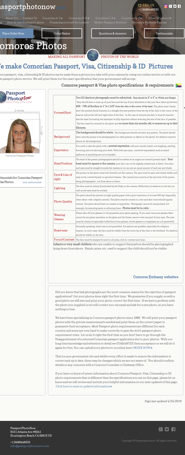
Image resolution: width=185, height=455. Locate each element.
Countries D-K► (79, 18)
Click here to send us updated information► (84, 386)
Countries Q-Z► (132, 18)
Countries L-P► (106, 18)
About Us (12, 18)
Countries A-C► (52, 18)
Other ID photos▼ (160, 18)
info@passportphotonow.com (29, 446)
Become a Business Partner (149, 22)
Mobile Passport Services (110, 22)
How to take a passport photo (25, 22)
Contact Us (30, 18)
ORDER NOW (141, 347)
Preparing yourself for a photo (69, 22)
